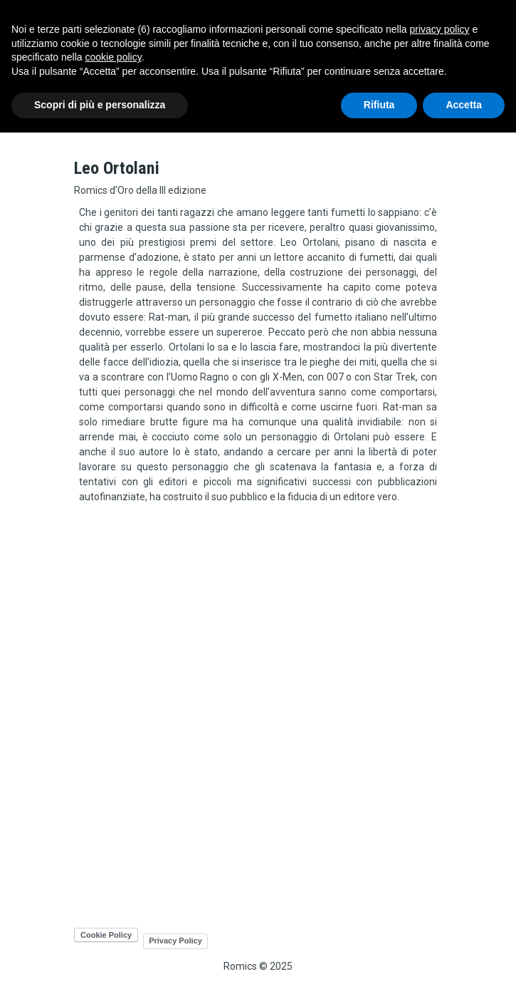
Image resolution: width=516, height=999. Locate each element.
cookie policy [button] (113, 57)
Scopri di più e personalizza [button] (99, 104)
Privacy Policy (175, 940)
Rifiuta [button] (379, 104)
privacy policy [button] (440, 29)
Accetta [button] (464, 104)
